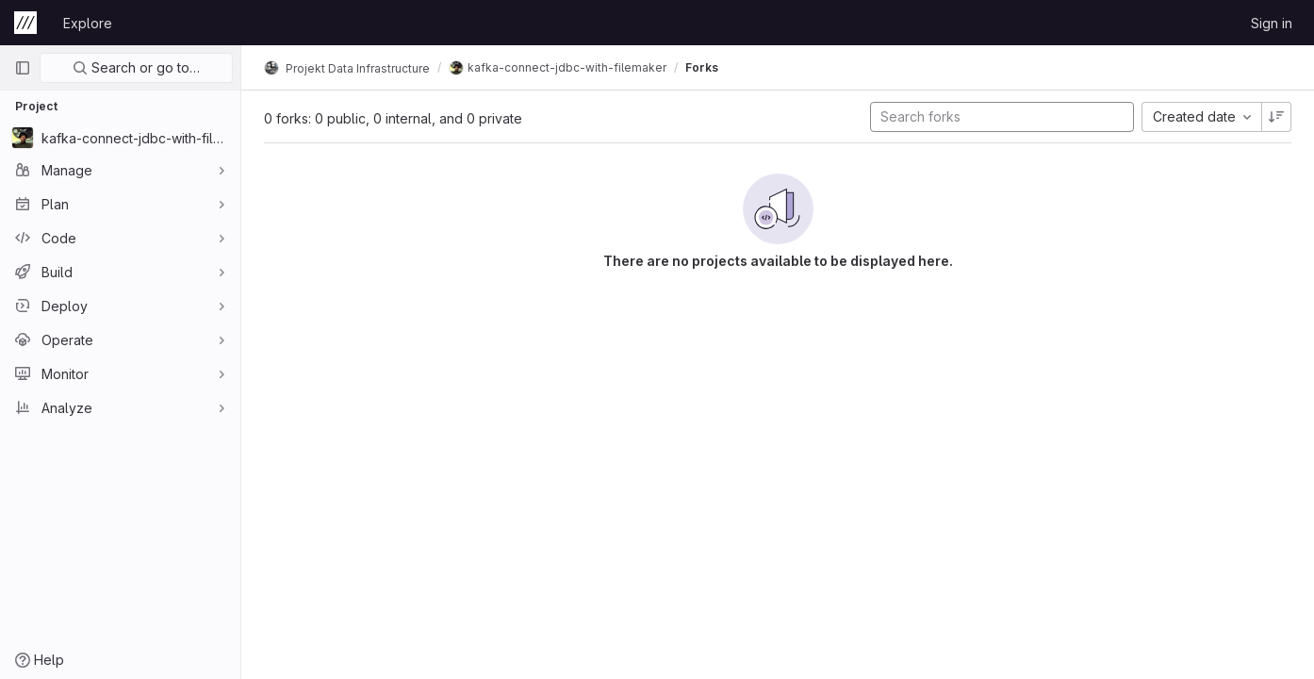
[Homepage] (25, 23)
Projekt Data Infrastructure (347, 67)
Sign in (1271, 23)
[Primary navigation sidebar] (23, 68)
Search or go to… (136, 67)
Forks (701, 67)
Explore (87, 23)
